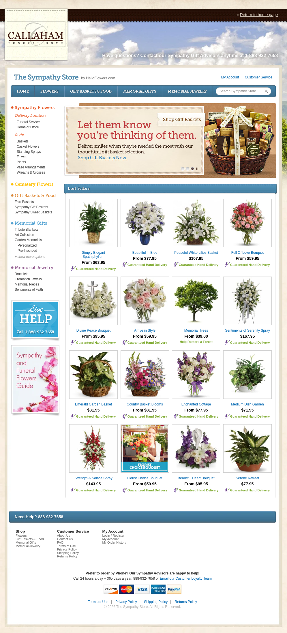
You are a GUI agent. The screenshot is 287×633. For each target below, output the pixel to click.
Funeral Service (28, 122)
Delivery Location (30, 115)
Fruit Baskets (24, 202)
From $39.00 (196, 336)
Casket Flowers (28, 146)
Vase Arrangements (31, 167)
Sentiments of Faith (29, 290)
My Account (230, 77)
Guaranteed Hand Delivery (96, 269)
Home (23, 91)
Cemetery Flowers (34, 184)
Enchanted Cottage (196, 404)
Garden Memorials (28, 240)
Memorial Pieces (27, 284)
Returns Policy (67, 556)
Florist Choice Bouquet (144, 478)
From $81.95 (145, 410)
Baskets (23, 141)
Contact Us (65, 539)
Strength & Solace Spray (93, 478)
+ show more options (30, 257)
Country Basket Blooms (145, 404)
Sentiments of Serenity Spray (247, 330)
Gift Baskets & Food (91, 91)
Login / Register (113, 535)
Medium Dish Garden (247, 404)
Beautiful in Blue (144, 253)
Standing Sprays (29, 152)
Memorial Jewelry (187, 91)
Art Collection (24, 235)
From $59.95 (247, 258)
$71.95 (247, 410)
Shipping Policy (68, 553)
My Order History (114, 542)
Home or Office (28, 127)
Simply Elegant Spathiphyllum (93, 255)
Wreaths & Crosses (31, 172)
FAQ (60, 542)
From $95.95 (93, 336)
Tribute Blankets (26, 230)
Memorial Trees (196, 330)
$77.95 (247, 484)
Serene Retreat (247, 478)
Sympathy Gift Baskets (31, 207)
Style (19, 135)
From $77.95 (145, 258)
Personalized (27, 245)
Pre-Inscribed (27, 251)
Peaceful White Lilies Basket (196, 253)
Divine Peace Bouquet (93, 330)
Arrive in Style (144, 330)
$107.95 (196, 258)
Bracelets (21, 274)
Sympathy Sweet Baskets (33, 212)
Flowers (49, 91)
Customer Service (258, 77)
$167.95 (247, 336)
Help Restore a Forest (196, 341)
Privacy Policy (67, 549)
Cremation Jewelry (28, 279)
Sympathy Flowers (35, 107)
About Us (63, 535)
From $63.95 (93, 262)
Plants (21, 162)
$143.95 (93, 484)
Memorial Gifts (139, 91)
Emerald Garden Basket (93, 404)
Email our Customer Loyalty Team (186, 578)
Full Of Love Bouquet (247, 253)
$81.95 (93, 410)
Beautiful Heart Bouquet (196, 478)
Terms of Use (66, 546)
